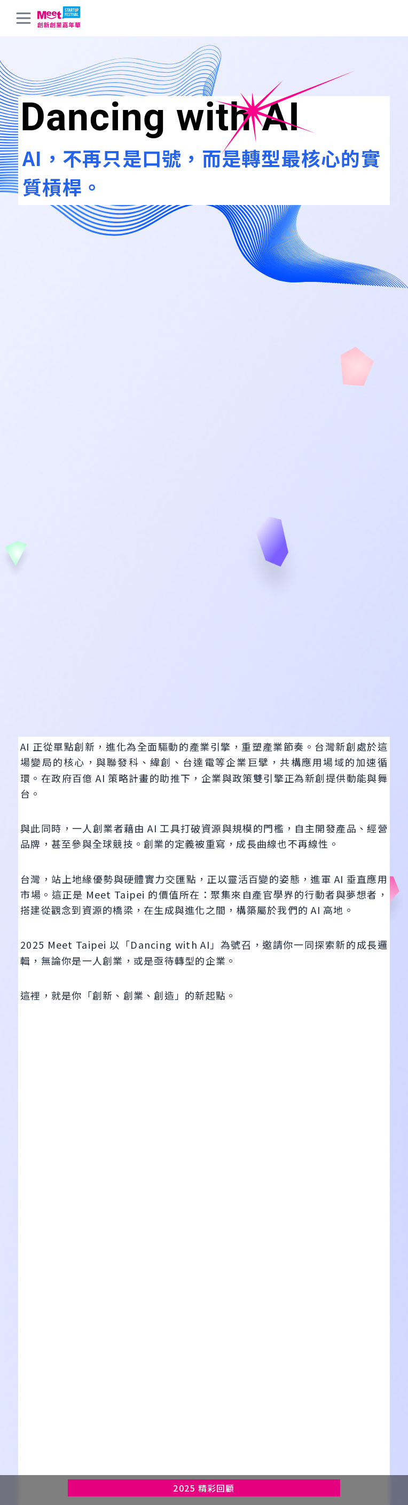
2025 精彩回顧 (203, 1488)
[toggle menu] (23, 18)
